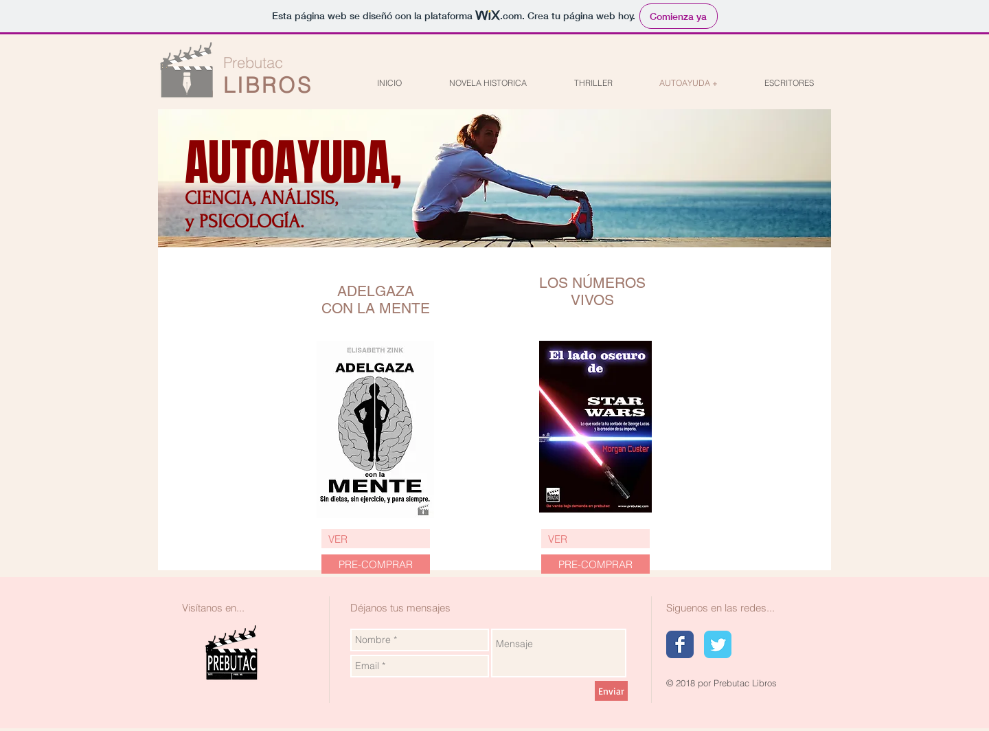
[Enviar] (611, 691)
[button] (595, 564)
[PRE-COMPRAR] (375, 564)
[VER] (375, 538)
